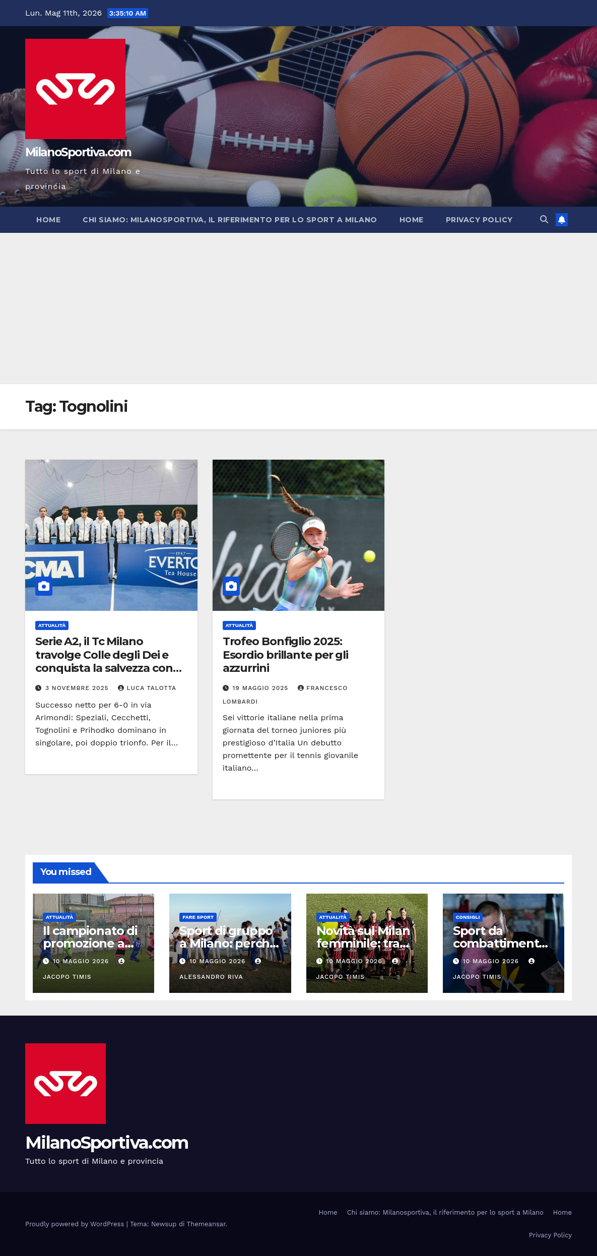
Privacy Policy (479, 219)
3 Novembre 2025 (78, 688)
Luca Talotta (147, 688)
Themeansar (206, 1224)
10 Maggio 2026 (82, 961)
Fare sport (198, 917)
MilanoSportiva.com (78, 152)
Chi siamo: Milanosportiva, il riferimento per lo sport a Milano (230, 219)
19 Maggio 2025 (262, 688)
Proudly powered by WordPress (75, 1224)
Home (48, 219)
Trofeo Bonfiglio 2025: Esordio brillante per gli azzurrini (286, 655)
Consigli (468, 917)
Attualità (51, 625)
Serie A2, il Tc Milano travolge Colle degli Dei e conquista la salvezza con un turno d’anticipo (104, 661)
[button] (544, 219)
